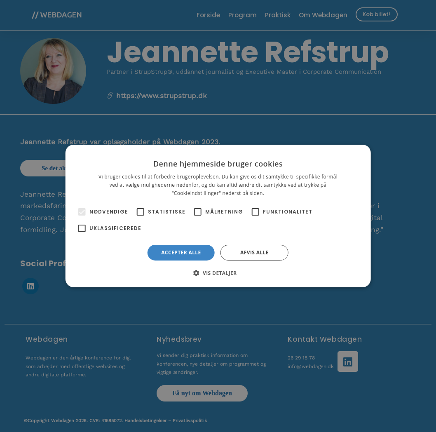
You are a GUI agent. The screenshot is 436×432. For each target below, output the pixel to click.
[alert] (218, 216)
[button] (218, 273)
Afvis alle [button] (254, 252)
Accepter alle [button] (181, 252)
